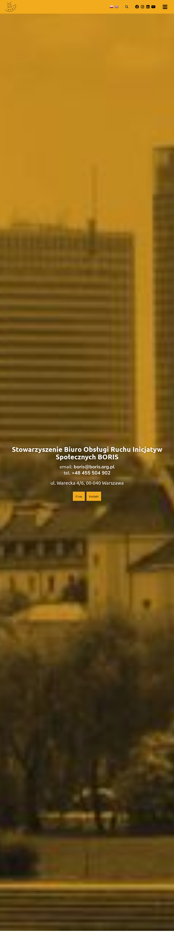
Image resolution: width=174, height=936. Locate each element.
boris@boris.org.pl (94, 467)
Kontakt (94, 496)
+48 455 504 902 (91, 473)
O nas (78, 496)
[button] (127, 7)
